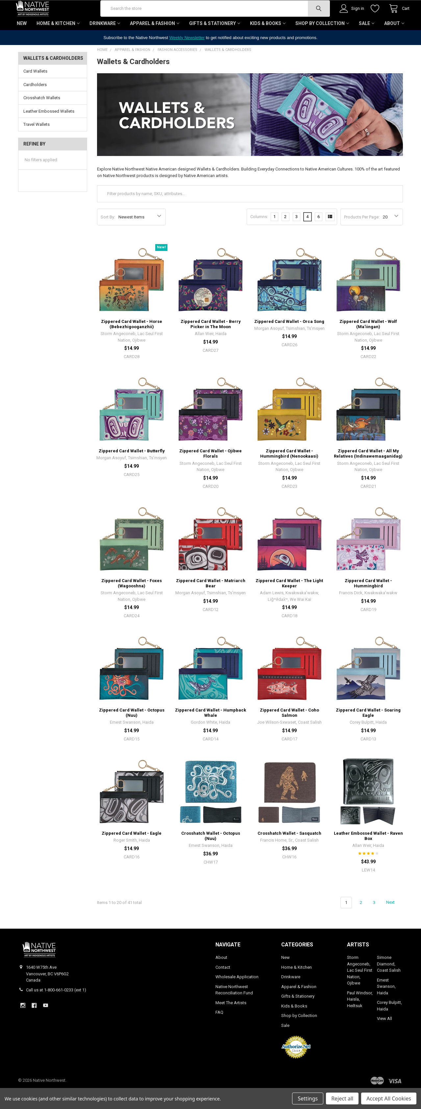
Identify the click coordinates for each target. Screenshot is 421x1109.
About (394, 42)
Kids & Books (267, 42)
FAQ (219, 1031)
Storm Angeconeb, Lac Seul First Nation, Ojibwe (359, 989)
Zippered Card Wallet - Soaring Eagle (368, 732)
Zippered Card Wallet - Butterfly (132, 470)
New (22, 42)
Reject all (342, 1098)
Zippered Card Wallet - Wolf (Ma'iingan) (368, 343)
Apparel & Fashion (154, 42)
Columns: (259, 236)
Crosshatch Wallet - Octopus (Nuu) (210, 855)
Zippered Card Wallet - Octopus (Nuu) (131, 732)
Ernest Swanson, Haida (386, 1006)
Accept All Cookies (388, 1098)
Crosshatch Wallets (41, 117)
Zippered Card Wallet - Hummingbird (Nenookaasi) (289, 473)
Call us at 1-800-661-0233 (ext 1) (56, 1009)
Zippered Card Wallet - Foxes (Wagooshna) (131, 602)
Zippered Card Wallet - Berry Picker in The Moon (211, 343)
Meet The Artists (230, 1022)
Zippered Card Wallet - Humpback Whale (210, 732)
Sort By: (108, 236)
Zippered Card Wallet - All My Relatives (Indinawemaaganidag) (368, 473)
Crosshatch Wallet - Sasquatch (289, 852)
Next (394, 921)
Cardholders (35, 104)
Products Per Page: (362, 236)
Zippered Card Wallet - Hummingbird (368, 602)
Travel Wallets (36, 143)
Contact (222, 986)
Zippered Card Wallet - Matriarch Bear (210, 602)
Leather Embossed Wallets (48, 130)
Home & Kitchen (58, 42)
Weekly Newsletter (187, 57)
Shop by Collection (322, 42)
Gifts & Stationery (214, 42)
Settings (308, 1098)
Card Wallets (35, 90)
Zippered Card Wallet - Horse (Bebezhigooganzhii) (131, 343)
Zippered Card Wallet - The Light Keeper (289, 602)
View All (384, 1037)
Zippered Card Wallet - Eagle (131, 852)
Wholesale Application (237, 996)
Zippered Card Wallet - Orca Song (289, 340)
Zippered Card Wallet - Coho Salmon (289, 732)
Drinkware (104, 42)
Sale (366, 42)
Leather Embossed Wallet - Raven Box (368, 855)
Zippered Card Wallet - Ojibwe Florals (210, 473)
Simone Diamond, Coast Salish (389, 983)
